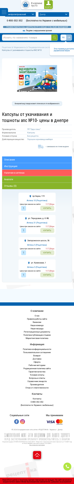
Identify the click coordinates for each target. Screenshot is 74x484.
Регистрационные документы (37, 332)
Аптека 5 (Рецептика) (37, 245)
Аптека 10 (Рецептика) (37, 200)
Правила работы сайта (37, 319)
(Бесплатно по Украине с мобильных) (46, 20)
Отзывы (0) (10, 185)
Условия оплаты (37, 375)
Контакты (37, 399)
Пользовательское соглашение (37, 352)
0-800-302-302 (15, 20)
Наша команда (37, 325)
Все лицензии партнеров (37, 445)
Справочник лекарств (37, 381)
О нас (37, 316)
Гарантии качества (37, 372)
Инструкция (10, 166)
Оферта (37, 362)
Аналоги (8, 179)
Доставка (37, 359)
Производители (37, 384)
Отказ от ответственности (37, 388)
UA (69, 37)
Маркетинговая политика (37, 338)
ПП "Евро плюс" (34, 129)
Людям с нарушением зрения (37, 30)
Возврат (37, 356)
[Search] (54, 38)
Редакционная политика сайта (37, 368)
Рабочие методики (37, 365)
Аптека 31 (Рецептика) (37, 223)
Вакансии (37, 322)
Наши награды (37, 329)
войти (48, 7)
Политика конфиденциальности (37, 349)
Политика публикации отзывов (37, 335)
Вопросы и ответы (37, 378)
